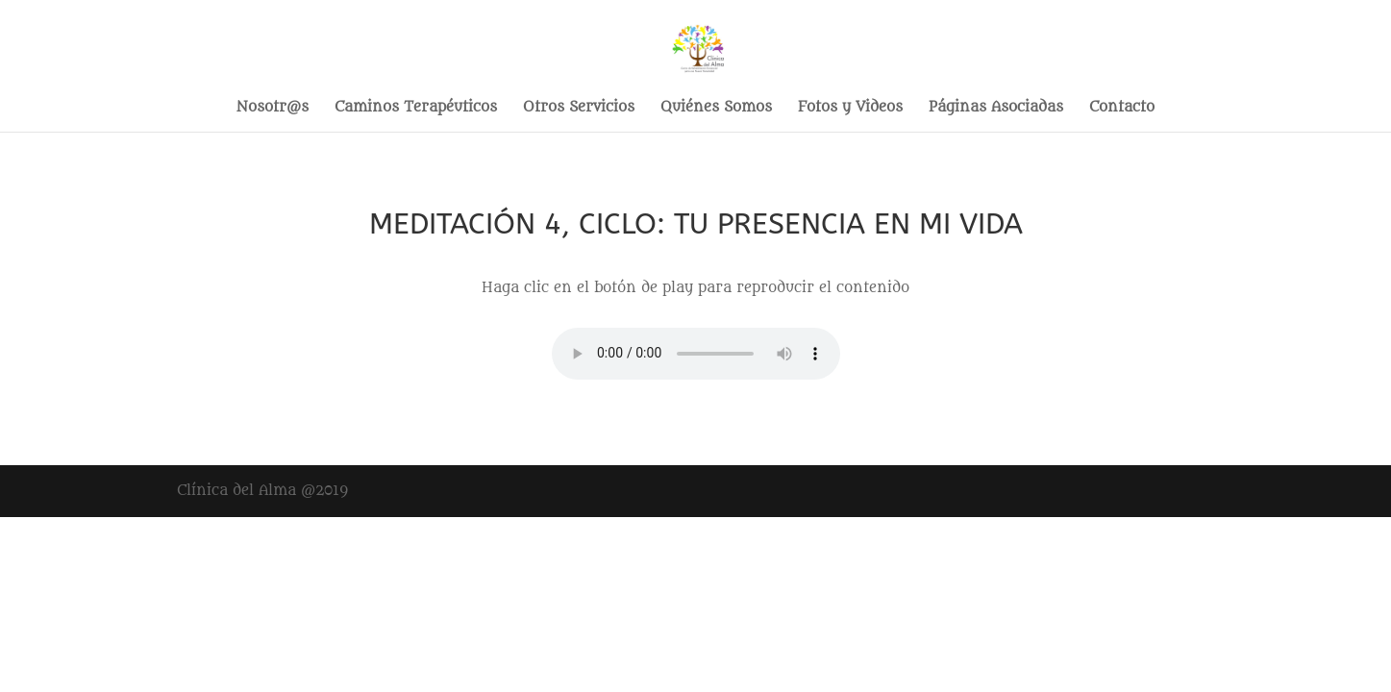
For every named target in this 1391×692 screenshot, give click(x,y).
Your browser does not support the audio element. (696, 354)
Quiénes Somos (716, 108)
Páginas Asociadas (996, 108)
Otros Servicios (578, 108)
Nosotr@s (272, 108)
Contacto (1122, 108)
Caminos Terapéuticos (416, 108)
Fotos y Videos (850, 108)
